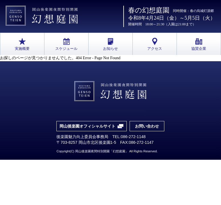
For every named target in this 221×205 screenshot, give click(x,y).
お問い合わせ (147, 126)
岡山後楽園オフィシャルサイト (87, 126)
